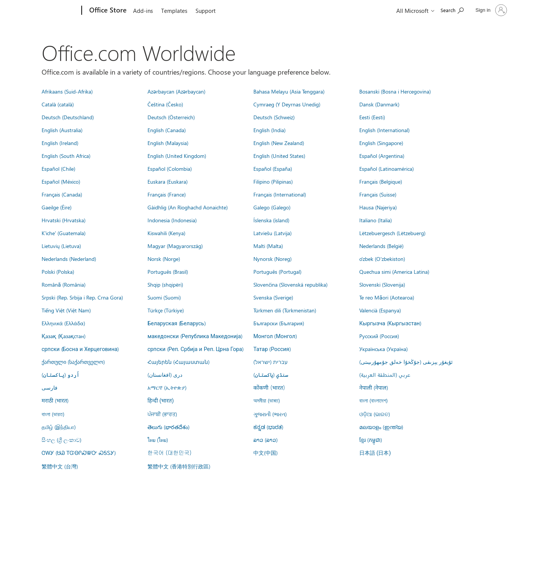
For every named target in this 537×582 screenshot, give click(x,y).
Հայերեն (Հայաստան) (178, 361)
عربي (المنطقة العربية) (384, 374)
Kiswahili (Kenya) (166, 233)
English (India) (269, 130)
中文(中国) (265, 452)
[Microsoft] (53, 10)
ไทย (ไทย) (157, 439)
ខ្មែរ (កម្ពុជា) (370, 439)
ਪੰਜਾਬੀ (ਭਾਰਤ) (162, 414)
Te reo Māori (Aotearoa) (386, 297)
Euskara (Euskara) (167, 181)
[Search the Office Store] (452, 9)
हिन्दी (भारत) (160, 401)
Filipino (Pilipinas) (273, 181)
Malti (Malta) (268, 246)
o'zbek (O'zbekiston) (382, 258)
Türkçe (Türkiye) (165, 310)
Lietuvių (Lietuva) (61, 246)
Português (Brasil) (167, 271)
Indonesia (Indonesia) (172, 220)
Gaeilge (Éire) (56, 207)
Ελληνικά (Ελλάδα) (63, 323)
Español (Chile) (58, 168)
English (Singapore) (381, 143)
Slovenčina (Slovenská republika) (290, 284)
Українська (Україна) (383, 349)
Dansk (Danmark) (379, 104)
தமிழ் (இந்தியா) (59, 427)
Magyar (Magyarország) (175, 246)
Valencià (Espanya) (380, 310)
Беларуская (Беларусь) (176, 323)
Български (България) (278, 323)
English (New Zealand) (278, 143)
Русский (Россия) (379, 336)
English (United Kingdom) (176, 155)
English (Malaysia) (167, 143)
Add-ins (143, 10)
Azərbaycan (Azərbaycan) (176, 91)
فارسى (49, 387)
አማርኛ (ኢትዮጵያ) (166, 387)
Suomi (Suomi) (164, 297)
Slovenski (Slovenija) (382, 284)
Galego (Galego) (271, 207)
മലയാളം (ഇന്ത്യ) (381, 427)
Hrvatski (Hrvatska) (63, 220)
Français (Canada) (62, 194)
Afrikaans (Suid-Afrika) (67, 91)
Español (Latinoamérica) (386, 168)
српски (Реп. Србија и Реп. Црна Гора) (195, 349)
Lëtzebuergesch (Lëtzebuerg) (392, 233)
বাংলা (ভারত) (53, 414)
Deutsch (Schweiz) (274, 117)
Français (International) (279, 194)
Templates (174, 10)
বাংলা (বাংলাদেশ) (373, 400)
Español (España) (272, 168)
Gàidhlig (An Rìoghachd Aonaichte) (187, 207)
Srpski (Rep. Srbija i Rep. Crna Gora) (82, 297)
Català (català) (58, 104)
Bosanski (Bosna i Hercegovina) (395, 91)
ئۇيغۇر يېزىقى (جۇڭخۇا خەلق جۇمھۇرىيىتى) (406, 361)
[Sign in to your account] (490, 10)
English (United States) (279, 155)
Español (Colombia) (169, 168)
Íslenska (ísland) (271, 220)
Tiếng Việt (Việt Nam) (66, 310)
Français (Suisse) (377, 194)
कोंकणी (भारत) (269, 387)
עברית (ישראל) (270, 361)
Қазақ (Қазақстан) (63, 336)
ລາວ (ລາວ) (265, 439)
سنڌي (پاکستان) (270, 374)
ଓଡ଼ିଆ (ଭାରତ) (374, 414)
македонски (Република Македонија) (194, 336)
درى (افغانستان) (164, 374)
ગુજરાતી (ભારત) (270, 414)
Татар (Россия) (272, 349)
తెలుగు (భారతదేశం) (168, 427)
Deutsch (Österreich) (171, 117)
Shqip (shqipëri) (165, 284)
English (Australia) (62, 130)
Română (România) (63, 284)
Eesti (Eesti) (372, 117)
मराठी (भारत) (55, 400)
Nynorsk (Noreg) (272, 258)
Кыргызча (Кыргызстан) (390, 323)
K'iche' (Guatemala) (63, 233)
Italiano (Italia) (375, 220)
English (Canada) (166, 130)
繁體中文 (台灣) (60, 466)
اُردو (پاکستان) (60, 374)
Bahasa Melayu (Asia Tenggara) (288, 91)
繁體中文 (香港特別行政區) (178, 466)
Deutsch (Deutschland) (68, 117)
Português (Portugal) (277, 271)
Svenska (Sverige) (273, 297)
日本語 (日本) (375, 453)
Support (206, 10)
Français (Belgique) (380, 181)
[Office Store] (107, 10)
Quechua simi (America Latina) (394, 271)
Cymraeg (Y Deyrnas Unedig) (286, 104)
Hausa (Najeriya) (378, 207)
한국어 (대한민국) (169, 452)
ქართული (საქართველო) (73, 361)
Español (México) (61, 181)
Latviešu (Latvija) (272, 233)
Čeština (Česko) (165, 104)
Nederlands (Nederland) (69, 258)
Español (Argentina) (381, 155)
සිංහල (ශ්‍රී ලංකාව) (61, 439)
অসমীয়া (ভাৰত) (266, 400)
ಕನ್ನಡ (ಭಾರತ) (268, 427)
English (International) (384, 130)
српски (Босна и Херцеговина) (80, 349)
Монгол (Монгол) (275, 336)
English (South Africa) (66, 155)
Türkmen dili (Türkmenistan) (284, 310)
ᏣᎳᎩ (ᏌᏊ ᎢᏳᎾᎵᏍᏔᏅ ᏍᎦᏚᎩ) (79, 452)
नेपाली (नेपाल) (373, 387)
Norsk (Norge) (163, 258)
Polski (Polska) (58, 271)
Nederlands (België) (381, 246)
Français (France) (166, 194)
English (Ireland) (60, 143)
